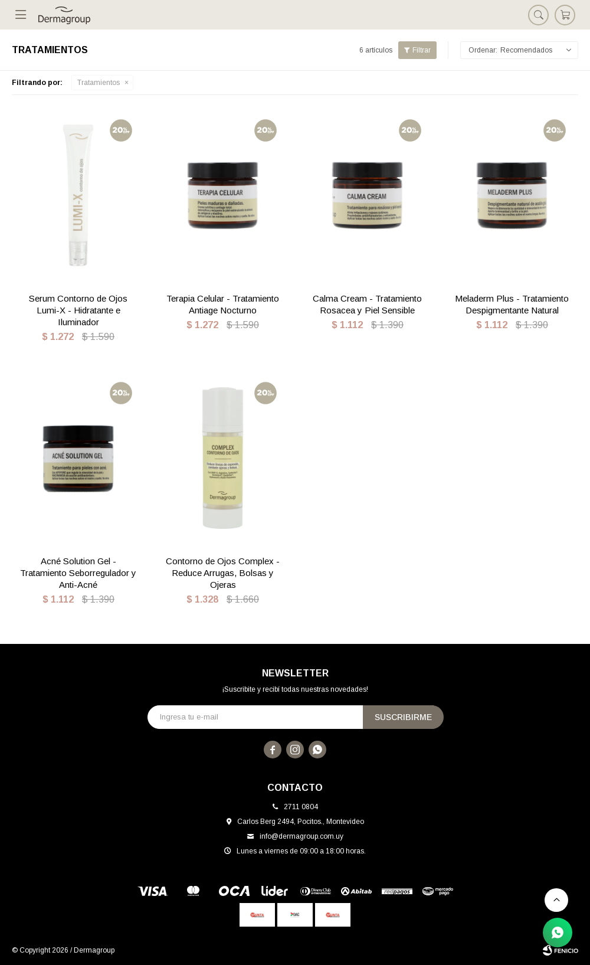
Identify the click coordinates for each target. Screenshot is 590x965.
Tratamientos (98, 82)
